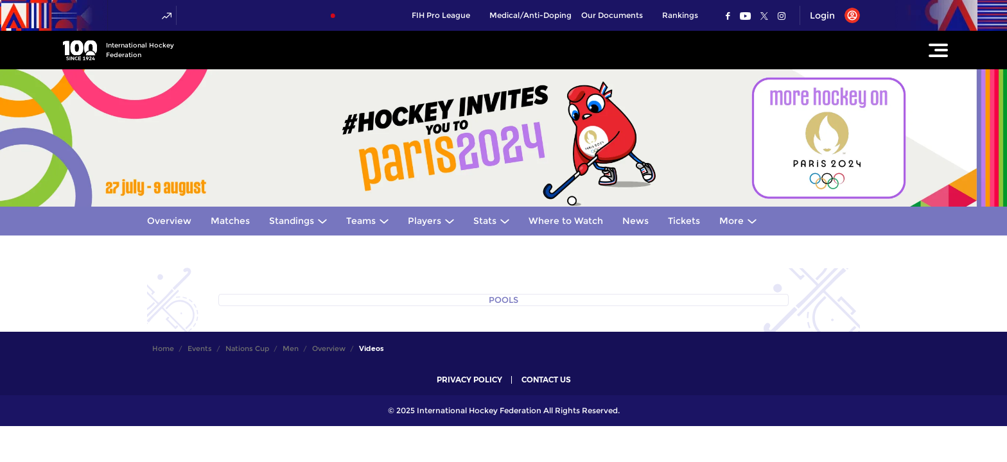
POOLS (503, 300)
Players (424, 221)
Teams (361, 221)
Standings (291, 221)
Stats (484, 221)
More (731, 221)
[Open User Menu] (830, 15)
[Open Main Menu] (938, 50)
